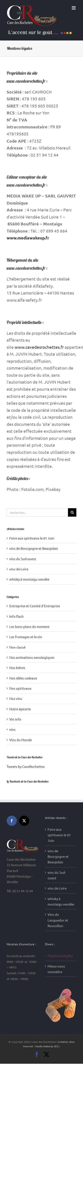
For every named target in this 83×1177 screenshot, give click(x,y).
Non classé (17, 647)
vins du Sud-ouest (22, 559)
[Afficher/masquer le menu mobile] (74, 8)
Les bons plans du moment (29, 626)
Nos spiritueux (20, 688)
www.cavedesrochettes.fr (39, 347)
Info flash (16, 616)
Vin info (15, 719)
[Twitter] (24, 821)
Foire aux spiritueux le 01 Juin (31, 538)
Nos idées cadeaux (23, 678)
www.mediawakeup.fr (28, 238)
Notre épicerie (20, 709)
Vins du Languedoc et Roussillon (58, 920)
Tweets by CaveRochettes (26, 766)
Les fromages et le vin (25, 637)
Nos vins (15, 698)
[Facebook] (12, 821)
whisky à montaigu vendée (29, 579)
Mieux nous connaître (56, 969)
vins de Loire (18, 569)
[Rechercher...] (37, 512)
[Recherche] (72, 512)
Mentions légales (60, 956)
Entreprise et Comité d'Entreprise (34, 606)
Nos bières (17, 667)
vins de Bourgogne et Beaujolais (33, 548)
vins (12, 729)
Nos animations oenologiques (31, 657)
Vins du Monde (20, 740)
